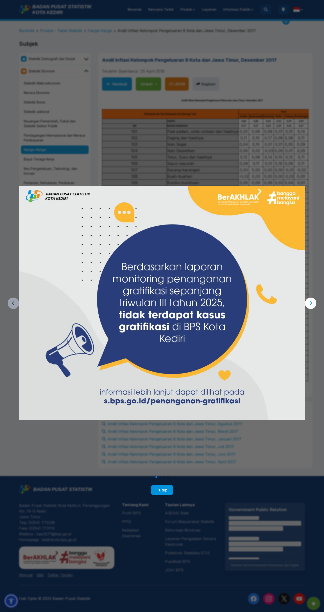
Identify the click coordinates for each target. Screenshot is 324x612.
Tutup (162, 490)
